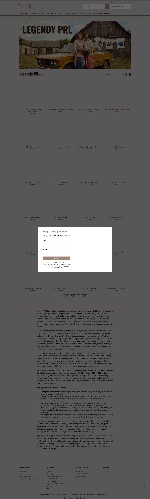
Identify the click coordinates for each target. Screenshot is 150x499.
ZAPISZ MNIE (57, 258)
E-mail (45, 249)
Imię (44, 241)
